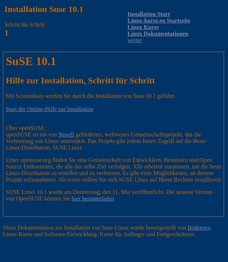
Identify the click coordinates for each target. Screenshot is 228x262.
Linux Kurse (143, 27)
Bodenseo (199, 228)
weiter (134, 40)
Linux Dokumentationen (157, 34)
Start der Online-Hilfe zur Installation (49, 109)
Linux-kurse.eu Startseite (158, 20)
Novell (66, 134)
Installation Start (148, 14)
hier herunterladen (93, 198)
